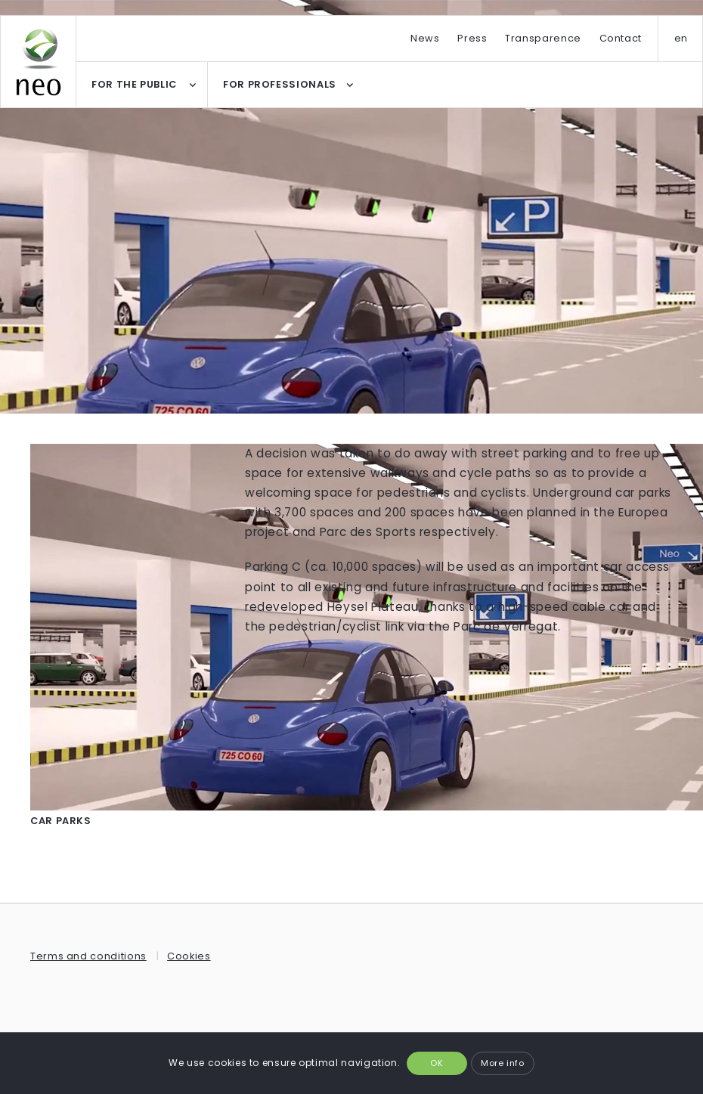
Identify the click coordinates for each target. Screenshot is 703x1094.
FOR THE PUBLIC (134, 84)
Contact (620, 38)
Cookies (188, 956)
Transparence (543, 38)
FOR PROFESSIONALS (279, 84)
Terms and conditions (88, 956)
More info (503, 1063)
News (425, 38)
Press (472, 38)
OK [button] (436, 1063)
